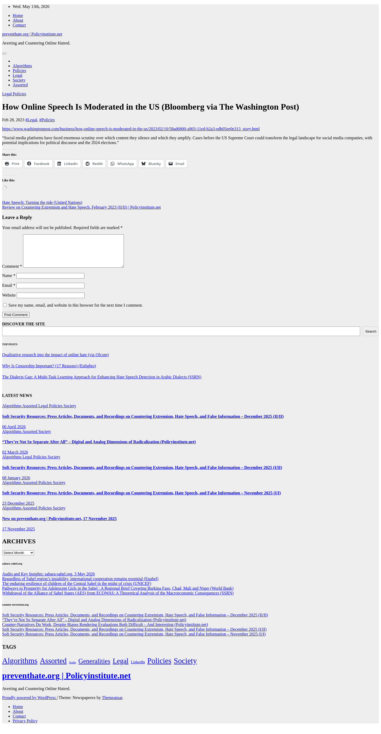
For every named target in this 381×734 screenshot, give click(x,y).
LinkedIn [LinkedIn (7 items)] (138, 668)
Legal (17, 75)
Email (8, 291)
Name (8, 282)
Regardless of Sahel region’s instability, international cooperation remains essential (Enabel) (80, 585)
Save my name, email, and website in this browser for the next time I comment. (75, 311)
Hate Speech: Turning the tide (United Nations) (42, 202)
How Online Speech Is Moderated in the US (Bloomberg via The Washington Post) (150, 106)
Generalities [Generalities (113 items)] (94, 667)
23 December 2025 (18, 509)
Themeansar (112, 704)
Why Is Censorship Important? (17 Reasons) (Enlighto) (49, 372)
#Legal (31, 120)
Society (19, 80)
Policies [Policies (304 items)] (159, 667)
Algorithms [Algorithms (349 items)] (20, 667)
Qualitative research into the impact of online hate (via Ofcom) (55, 361)
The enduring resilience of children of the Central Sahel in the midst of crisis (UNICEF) (76, 590)
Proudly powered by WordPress (29, 704)
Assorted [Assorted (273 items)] (53, 667)
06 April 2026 (14, 433)
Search (370, 338)
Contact (19, 25)
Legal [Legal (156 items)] (121, 667)
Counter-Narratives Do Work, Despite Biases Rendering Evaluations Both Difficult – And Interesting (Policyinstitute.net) (105, 631)
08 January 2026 (16, 484)
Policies (19, 70)
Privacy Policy (25, 727)
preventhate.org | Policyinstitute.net (32, 34)
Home (18, 15)
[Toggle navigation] (4, 53)
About (18, 20)
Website (9, 301)
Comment (12, 272)
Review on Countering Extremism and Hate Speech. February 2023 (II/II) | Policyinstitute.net (81, 207)
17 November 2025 (18, 535)
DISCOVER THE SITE (23, 330)
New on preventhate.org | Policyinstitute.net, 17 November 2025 (59, 525)
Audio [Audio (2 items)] (72, 668)
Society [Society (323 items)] (185, 667)
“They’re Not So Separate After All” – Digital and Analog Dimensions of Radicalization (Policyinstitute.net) (99, 448)
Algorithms (22, 66)
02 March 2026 (15, 458)
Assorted (20, 85)
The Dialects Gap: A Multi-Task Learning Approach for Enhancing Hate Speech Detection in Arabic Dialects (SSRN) (101, 383)
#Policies (47, 120)
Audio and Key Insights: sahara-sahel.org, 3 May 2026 (48, 580)
